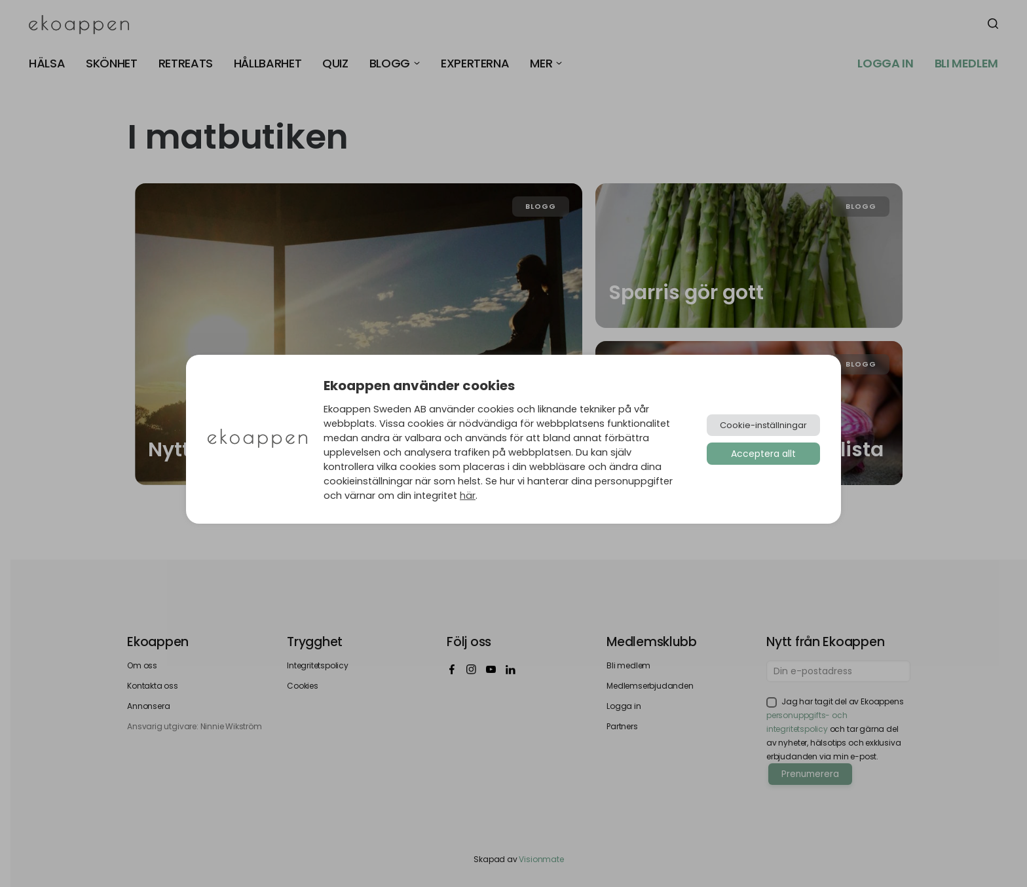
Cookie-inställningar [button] (763, 425)
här (468, 495)
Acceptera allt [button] (763, 453)
